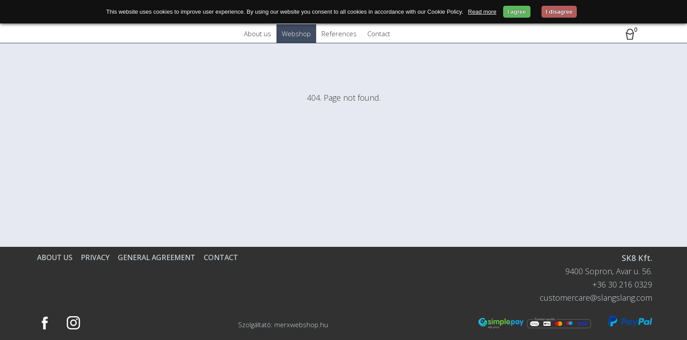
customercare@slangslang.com (596, 297)
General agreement (156, 257)
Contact (378, 33)
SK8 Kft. (637, 258)
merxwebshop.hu (301, 324)
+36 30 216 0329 (622, 284)
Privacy (95, 257)
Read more (482, 11)
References (339, 33)
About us (257, 33)
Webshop (296, 33)
